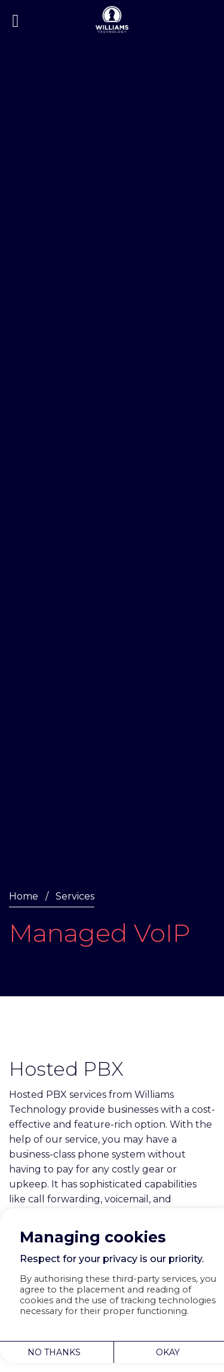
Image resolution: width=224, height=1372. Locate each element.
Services (75, 896)
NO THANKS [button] (54, 1352)
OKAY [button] (168, 1352)
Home (23, 896)
